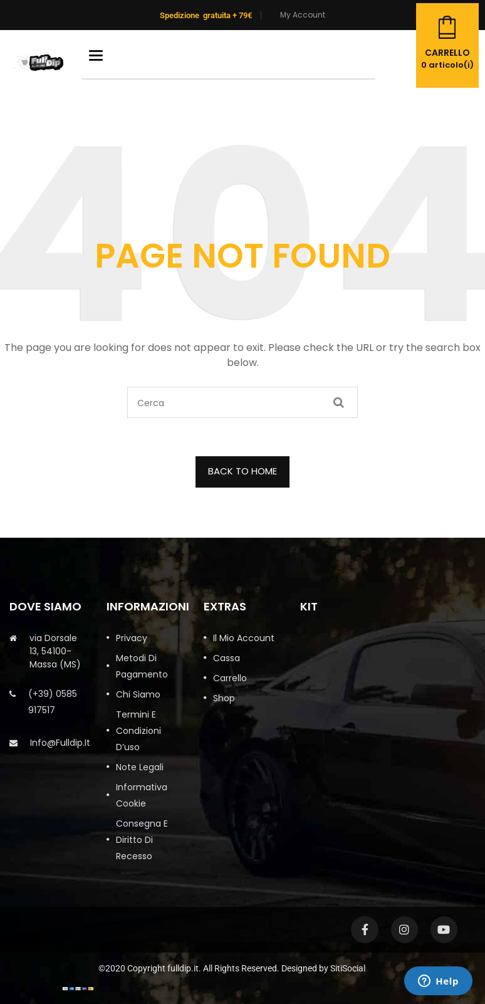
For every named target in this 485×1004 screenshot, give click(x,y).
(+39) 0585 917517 (52, 702)
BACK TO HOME (242, 471)
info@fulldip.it (60, 742)
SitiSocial (347, 968)
